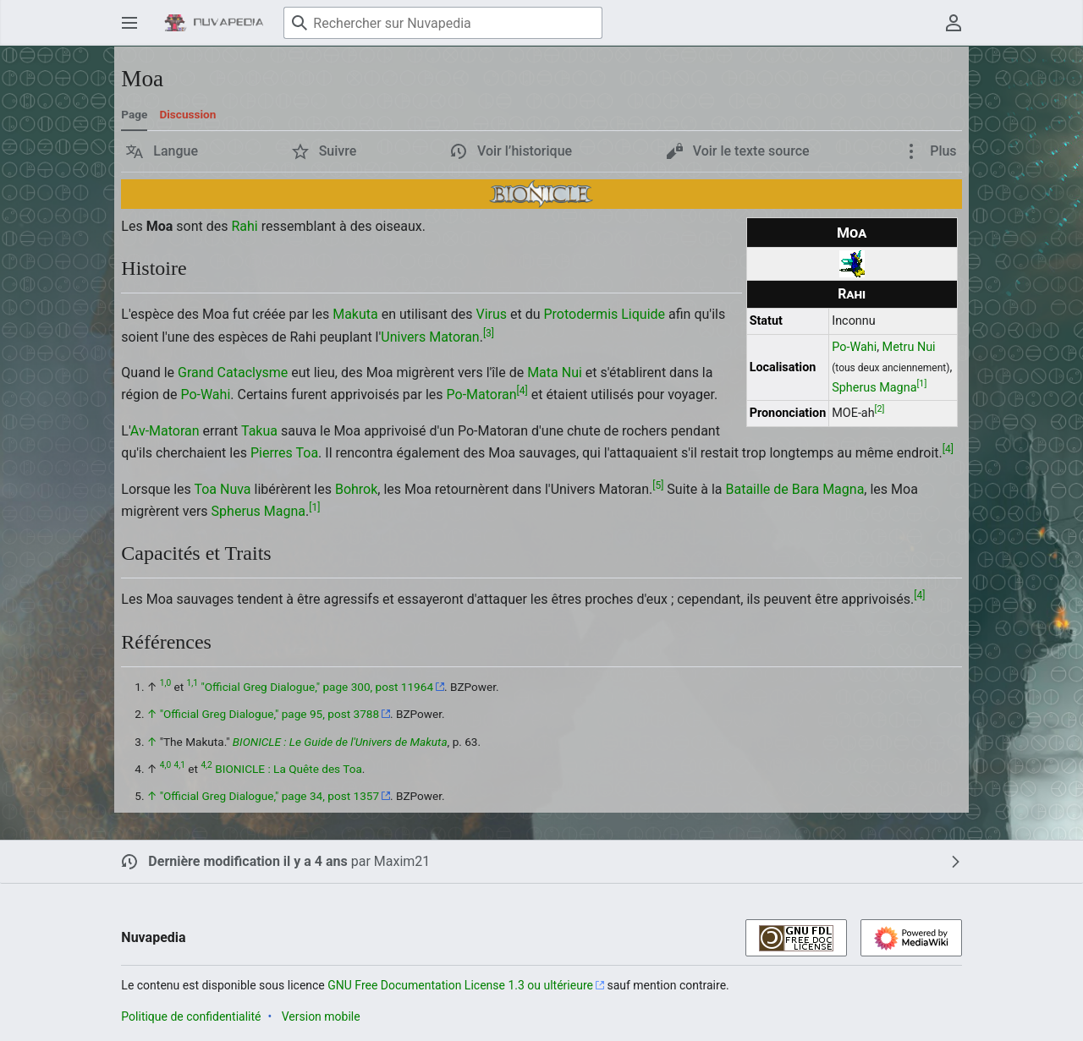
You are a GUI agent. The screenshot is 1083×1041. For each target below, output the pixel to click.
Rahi (852, 294)
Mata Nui (554, 372)
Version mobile (321, 1016)
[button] (162, 151)
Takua (259, 431)
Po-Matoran (482, 394)
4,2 (206, 765)
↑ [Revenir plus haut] (152, 713)
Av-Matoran (165, 431)
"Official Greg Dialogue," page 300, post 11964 (317, 686)
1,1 (192, 683)
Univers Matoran (430, 337)
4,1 (179, 765)
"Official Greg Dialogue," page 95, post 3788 (269, 713)
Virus (491, 314)
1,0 (165, 683)
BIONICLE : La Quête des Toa (288, 768)
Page (134, 114)
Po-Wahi (854, 347)
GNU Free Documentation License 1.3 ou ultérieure (460, 985)
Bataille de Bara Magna (794, 489)
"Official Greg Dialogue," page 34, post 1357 (269, 796)
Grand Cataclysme (233, 372)
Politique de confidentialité (191, 1016)
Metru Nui (909, 347)
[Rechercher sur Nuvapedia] (443, 23)
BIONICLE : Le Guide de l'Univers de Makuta (340, 741)
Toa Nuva (222, 489)
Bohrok (356, 489)
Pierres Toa (284, 453)
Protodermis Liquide (604, 314)
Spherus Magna (874, 388)
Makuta (355, 314)
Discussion (187, 114)
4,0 (165, 765)
